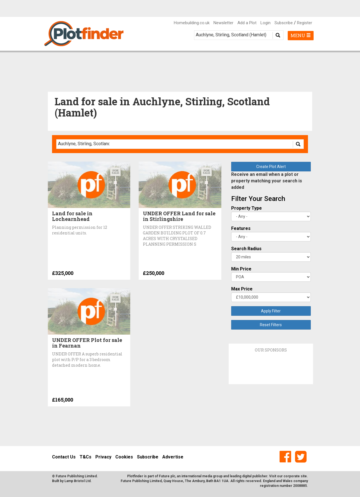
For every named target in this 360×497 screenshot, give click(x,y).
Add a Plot (246, 22)
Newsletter (223, 22)
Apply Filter (271, 311)
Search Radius (246, 248)
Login (265, 22)
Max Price (242, 289)
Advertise (172, 457)
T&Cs (85, 457)
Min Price (241, 269)
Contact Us (64, 457)
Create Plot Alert (271, 166)
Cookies (124, 457)
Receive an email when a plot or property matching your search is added (266, 181)
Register (304, 22)
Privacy (103, 457)
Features (241, 228)
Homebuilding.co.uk (192, 22)
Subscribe (283, 22)
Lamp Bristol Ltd (77, 481)
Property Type (246, 208)
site (304, 476)
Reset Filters (271, 325)
